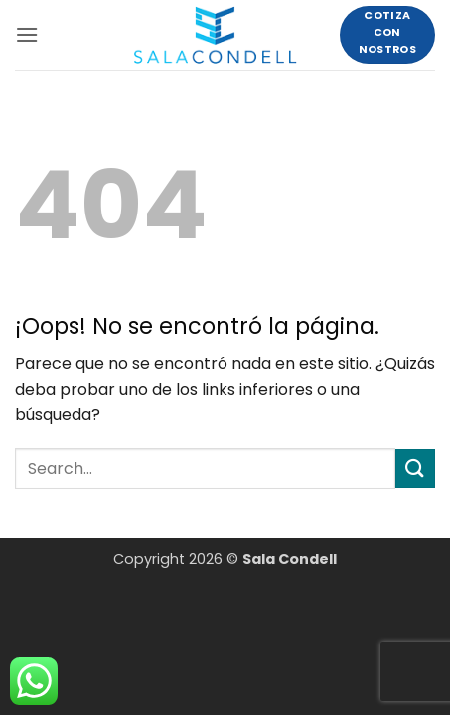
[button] (27, 34)
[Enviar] (415, 468)
